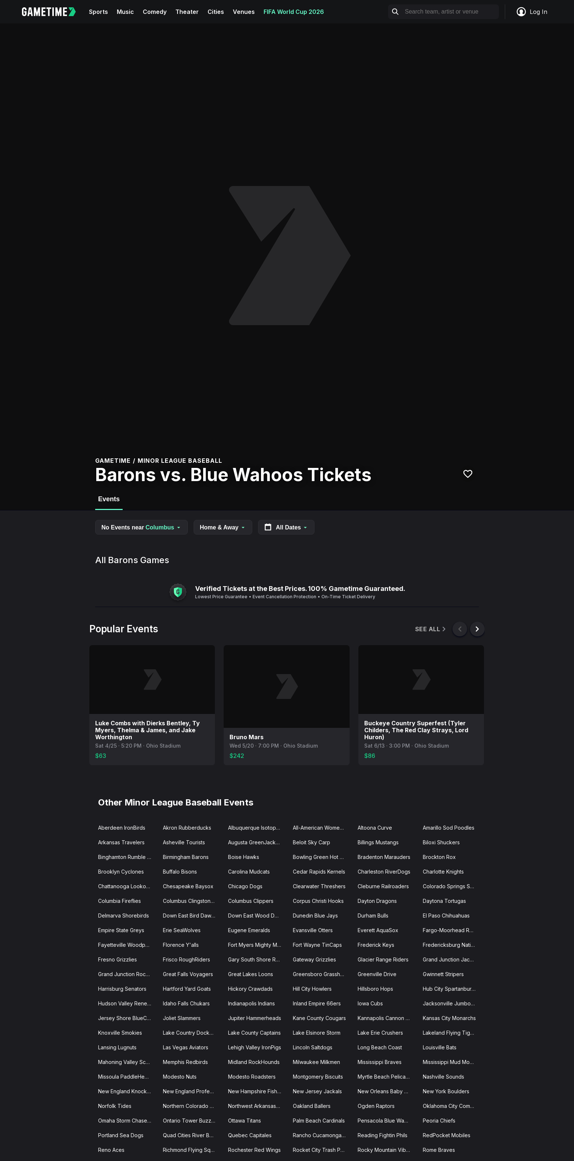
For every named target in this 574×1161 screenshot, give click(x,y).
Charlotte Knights (443, 871)
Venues (244, 11)
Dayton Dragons (377, 901)
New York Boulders (446, 1091)
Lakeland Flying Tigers (450, 1033)
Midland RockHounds (254, 1062)
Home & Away (223, 527)
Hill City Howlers (312, 989)
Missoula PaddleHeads (125, 1076)
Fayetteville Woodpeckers (127, 945)
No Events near (141, 527)
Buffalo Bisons (180, 871)
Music (125, 11)
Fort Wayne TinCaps (317, 945)
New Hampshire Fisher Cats (257, 1091)
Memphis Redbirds (185, 1062)
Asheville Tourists (184, 842)
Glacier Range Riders (383, 959)
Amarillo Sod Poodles (448, 828)
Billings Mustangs (378, 842)
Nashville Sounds (443, 1076)
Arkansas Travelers (121, 842)
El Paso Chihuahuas (446, 915)
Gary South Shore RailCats (257, 959)
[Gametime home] (53, 11)
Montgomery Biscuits (318, 1076)
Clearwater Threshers (319, 886)
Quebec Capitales (250, 1135)
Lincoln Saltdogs (312, 1047)
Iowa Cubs (370, 1003)
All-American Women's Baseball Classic (322, 828)
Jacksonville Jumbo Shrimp (452, 1003)
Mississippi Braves (380, 1062)
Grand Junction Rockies (127, 974)
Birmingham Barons (186, 857)
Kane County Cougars (319, 1018)
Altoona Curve (375, 828)
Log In (531, 11)
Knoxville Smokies (120, 1033)
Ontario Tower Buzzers (191, 1120)
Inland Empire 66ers (317, 1003)
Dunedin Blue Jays (315, 915)
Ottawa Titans (244, 1120)
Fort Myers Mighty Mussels (257, 945)
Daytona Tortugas (444, 901)
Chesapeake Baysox (188, 886)
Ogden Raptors (376, 1106)
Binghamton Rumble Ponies (127, 857)
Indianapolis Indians (251, 1003)
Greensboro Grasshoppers (322, 974)
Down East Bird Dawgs (190, 915)
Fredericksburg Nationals (452, 945)
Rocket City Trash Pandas (322, 1150)
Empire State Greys (121, 930)
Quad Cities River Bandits (192, 1135)
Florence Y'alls (181, 945)
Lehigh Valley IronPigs (254, 1047)
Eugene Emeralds (249, 930)
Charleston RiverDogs (384, 871)
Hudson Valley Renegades (127, 1003)
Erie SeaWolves (182, 930)
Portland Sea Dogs (121, 1135)
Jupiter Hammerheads (254, 1018)
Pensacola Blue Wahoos (387, 1120)
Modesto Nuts (180, 1076)
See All (431, 629)
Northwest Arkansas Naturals (257, 1106)
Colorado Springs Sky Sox (452, 886)
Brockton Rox (439, 857)
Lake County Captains (254, 1033)
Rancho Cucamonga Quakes (322, 1135)
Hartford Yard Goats (187, 989)
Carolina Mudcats (249, 871)
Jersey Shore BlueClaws (127, 1018)
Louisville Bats (439, 1047)
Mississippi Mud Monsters (452, 1062)
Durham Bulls (373, 915)
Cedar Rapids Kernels (319, 871)
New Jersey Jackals (317, 1091)
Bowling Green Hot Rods (322, 857)
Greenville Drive (377, 974)
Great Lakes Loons (250, 974)
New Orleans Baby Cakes (387, 1091)
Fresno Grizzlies (117, 959)
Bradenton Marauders (384, 857)
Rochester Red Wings (254, 1150)
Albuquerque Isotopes (255, 828)
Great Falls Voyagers (188, 974)
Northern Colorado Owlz (192, 1106)
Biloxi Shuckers (441, 842)
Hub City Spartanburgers (452, 989)
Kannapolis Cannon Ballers (387, 1018)
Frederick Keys (376, 945)
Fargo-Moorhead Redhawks (452, 930)
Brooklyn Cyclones (121, 871)
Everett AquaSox (378, 930)
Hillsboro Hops (375, 989)
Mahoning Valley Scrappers (127, 1062)
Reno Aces (111, 1150)
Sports (98, 11)
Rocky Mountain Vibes (385, 1150)
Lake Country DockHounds (192, 1033)
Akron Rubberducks (187, 828)
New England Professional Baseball (192, 1091)
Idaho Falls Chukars (186, 1003)
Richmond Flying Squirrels (192, 1150)
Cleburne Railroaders (383, 886)
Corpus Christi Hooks (318, 901)
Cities (216, 11)
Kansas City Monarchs (449, 1018)
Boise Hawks (243, 857)
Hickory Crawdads (250, 989)
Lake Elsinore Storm (316, 1033)
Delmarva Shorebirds (123, 915)
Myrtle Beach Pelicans (384, 1076)
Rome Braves (439, 1150)
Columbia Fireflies (119, 901)
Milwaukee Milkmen (316, 1062)
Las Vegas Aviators (185, 1047)
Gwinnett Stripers (443, 974)
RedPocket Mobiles (446, 1135)
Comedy (155, 11)
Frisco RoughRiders (186, 959)
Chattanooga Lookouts (125, 886)
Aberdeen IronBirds (121, 828)
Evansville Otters (313, 930)
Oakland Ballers (312, 1106)
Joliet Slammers (182, 1018)
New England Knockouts (127, 1091)
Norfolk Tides (114, 1106)
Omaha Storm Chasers (125, 1120)
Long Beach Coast (380, 1047)
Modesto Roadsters (252, 1076)
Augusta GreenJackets (255, 842)
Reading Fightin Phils (382, 1135)
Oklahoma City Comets (450, 1106)
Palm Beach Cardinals (319, 1120)
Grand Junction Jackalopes (452, 959)
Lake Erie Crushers (380, 1033)
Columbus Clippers (250, 901)
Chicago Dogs (245, 886)
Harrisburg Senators (122, 989)
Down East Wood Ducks (257, 915)
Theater (187, 11)
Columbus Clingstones (189, 901)
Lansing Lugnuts (117, 1047)
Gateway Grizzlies (314, 959)
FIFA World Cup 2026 (294, 11)
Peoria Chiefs (439, 1120)
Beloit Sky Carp (311, 842)
